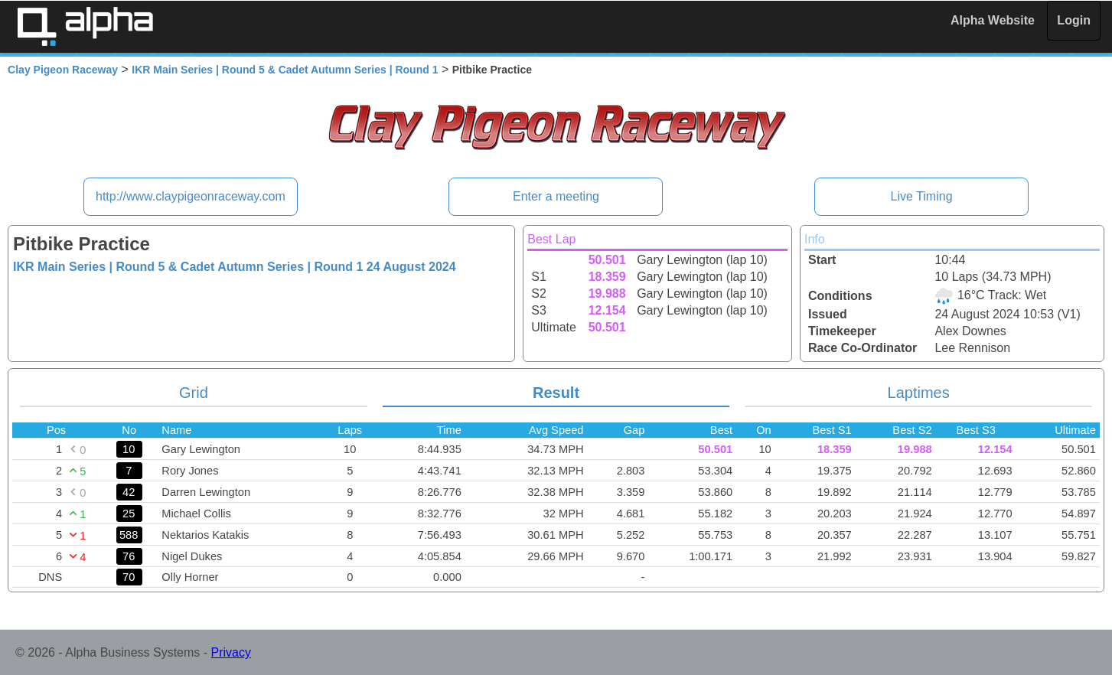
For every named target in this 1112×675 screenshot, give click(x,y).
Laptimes (919, 392)
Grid (193, 392)
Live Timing (922, 196)
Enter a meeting (556, 196)
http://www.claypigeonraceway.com (190, 196)
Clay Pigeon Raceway (63, 70)
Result (556, 392)
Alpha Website (993, 20)
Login (1074, 20)
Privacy (231, 652)
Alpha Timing (84, 26)
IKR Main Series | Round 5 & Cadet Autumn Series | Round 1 (285, 70)
